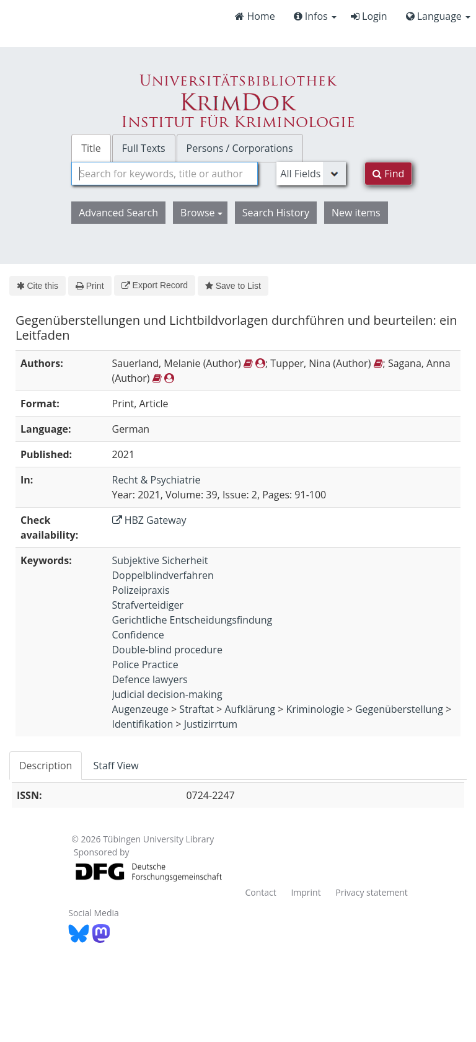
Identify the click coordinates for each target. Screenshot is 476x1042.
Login (369, 16)
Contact (260, 892)
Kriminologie (315, 709)
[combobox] (164, 173)
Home (255, 16)
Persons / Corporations (240, 148)
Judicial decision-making (167, 694)
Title (91, 148)
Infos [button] (315, 16)
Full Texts (143, 148)
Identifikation (143, 724)
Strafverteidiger (148, 605)
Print (90, 286)
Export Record (154, 285)
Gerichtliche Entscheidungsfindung (192, 620)
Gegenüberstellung (399, 709)
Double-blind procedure (167, 649)
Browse (201, 212)
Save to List (233, 286)
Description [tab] (45, 765)
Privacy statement (371, 892)
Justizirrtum (210, 724)
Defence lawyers (150, 679)
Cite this (37, 286)
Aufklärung (249, 709)
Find (388, 173)
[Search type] (311, 173)
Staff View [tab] (115, 765)
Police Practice (145, 664)
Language (438, 16)
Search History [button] (275, 212)
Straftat (196, 709)
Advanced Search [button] (118, 212)
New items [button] (356, 212)
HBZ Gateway (149, 520)
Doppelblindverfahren (163, 575)
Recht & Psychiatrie (156, 480)
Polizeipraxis (141, 590)
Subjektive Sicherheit (160, 560)
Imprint (305, 892)
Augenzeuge (140, 709)
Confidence (138, 635)
